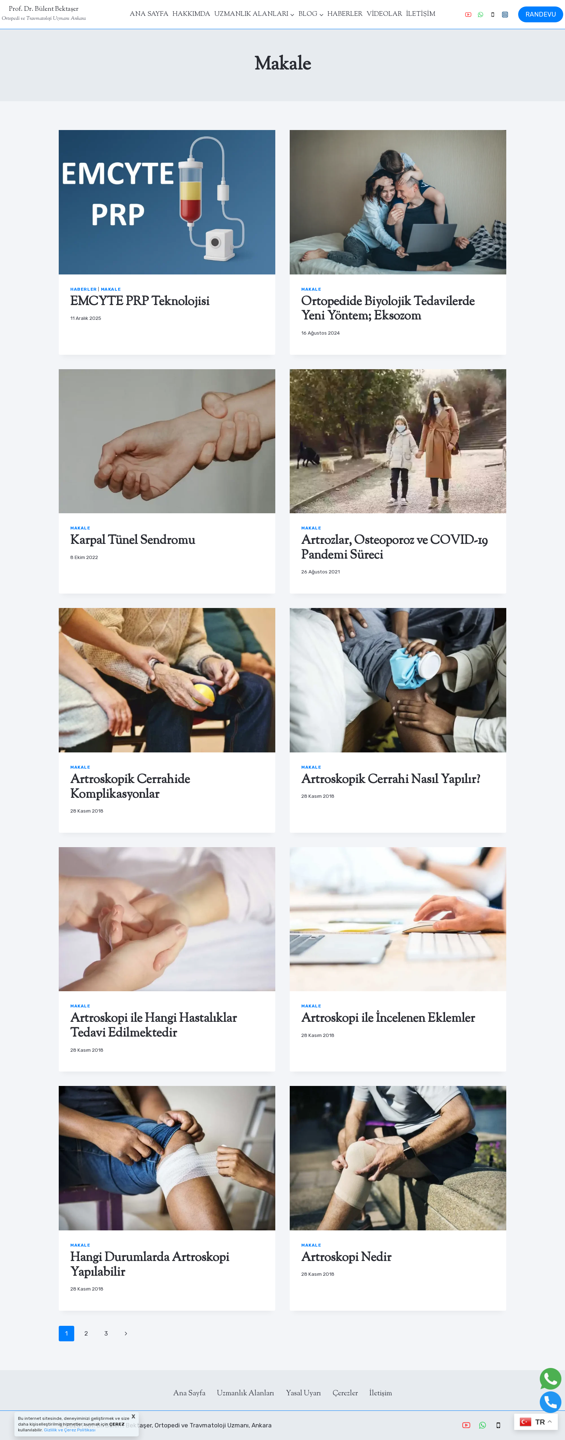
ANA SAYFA (149, 14)
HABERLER (345, 14)
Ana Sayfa (189, 1393)
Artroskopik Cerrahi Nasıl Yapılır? (390, 780)
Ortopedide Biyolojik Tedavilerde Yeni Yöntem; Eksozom (388, 309)
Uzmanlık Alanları (245, 1393)
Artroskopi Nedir (346, 1258)
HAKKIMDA (191, 14)
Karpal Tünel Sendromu (132, 541)
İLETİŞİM (420, 14)
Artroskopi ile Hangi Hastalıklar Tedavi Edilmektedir (153, 1026)
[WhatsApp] (480, 14)
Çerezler (345, 1393)
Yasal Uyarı (303, 1393)
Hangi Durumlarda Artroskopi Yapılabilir (149, 1265)
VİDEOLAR (384, 14)
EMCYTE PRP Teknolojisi (139, 302)
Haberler (83, 289)
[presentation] (167, 202)
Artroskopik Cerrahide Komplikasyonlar (130, 787)
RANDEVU (540, 14)
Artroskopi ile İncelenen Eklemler (388, 1019)
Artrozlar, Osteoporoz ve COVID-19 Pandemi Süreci (394, 548)
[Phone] (492, 14)
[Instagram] (505, 14)
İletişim (380, 1393)
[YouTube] (468, 14)
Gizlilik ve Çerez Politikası (69, 1429)
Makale (111, 289)
